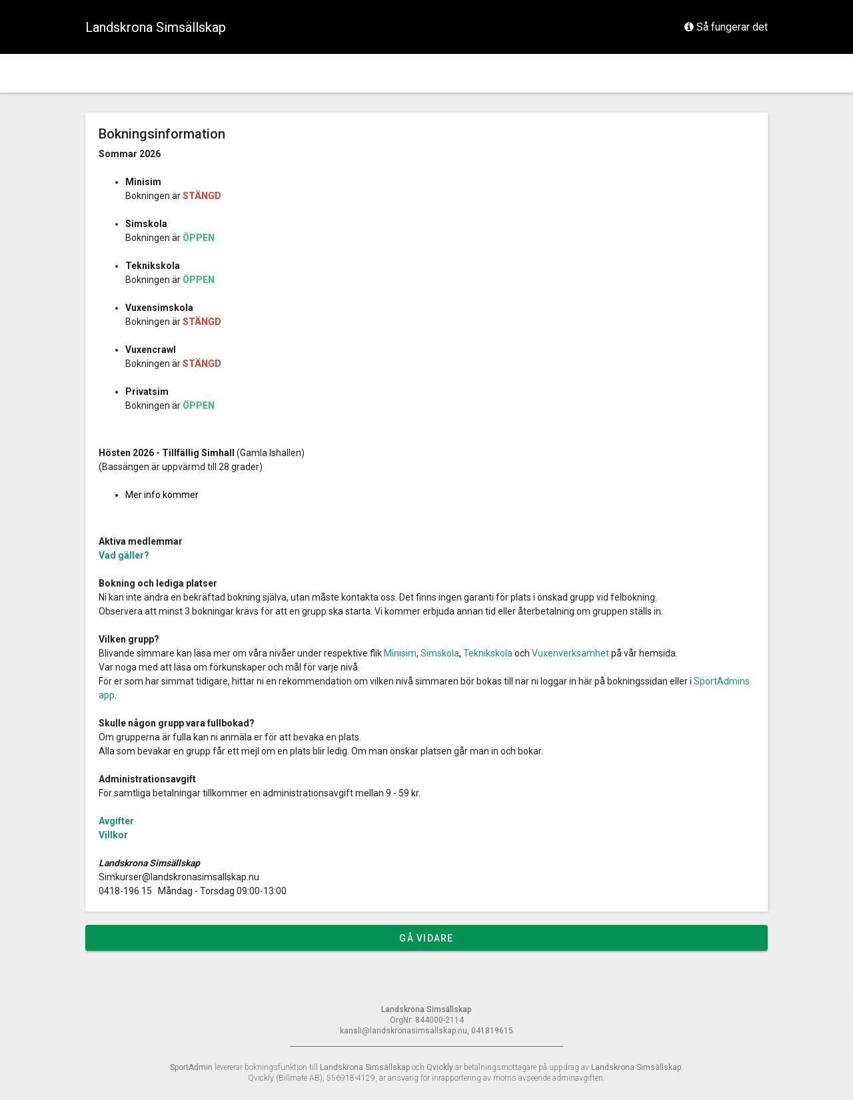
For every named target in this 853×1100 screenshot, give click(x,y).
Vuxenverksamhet (570, 653)
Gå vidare (426, 938)
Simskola (441, 653)
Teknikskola (487, 653)
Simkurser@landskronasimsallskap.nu (179, 877)
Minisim (400, 653)
